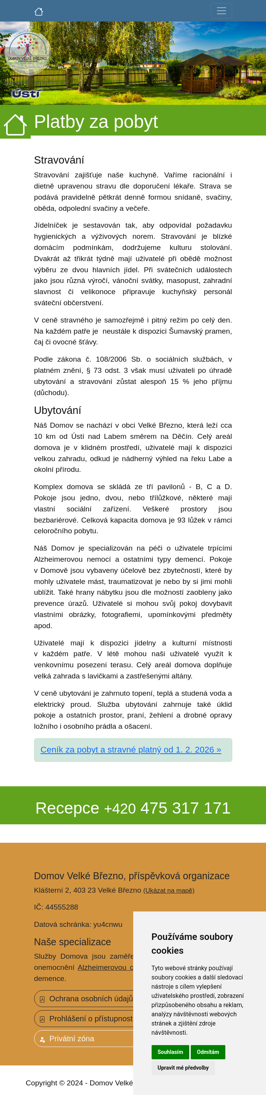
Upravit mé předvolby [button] (183, 1068)
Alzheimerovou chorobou (119, 967)
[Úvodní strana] (38, 10)
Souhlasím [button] (170, 1052)
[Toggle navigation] (221, 10)
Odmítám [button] (208, 1052)
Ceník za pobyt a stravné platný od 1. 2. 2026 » (131, 749)
